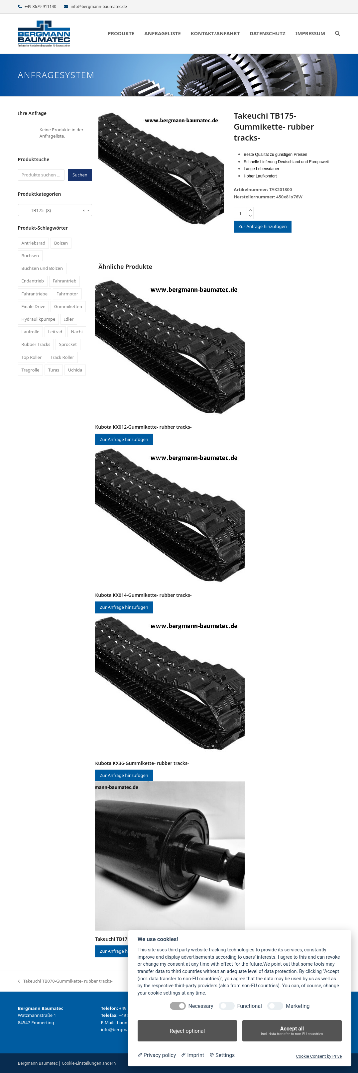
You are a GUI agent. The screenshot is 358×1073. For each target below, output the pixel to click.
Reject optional (187, 1031)
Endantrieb (33, 281)
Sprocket (68, 344)
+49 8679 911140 (40, 6)
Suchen (79, 175)
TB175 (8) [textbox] (53, 210)
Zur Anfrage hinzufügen (262, 226)
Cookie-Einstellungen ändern (89, 1063)
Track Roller (62, 357)
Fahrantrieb (64, 281)
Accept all (292, 1030)
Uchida (75, 370)
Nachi (77, 332)
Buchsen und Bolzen (42, 268)
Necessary (200, 1006)
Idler (68, 319)
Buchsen (30, 256)
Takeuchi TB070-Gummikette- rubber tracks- (65, 981)
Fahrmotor (67, 294)
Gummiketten (68, 306)
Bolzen (61, 243)
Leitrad (55, 332)
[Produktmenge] (240, 213)
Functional (249, 1006)
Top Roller (32, 357)
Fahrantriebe (35, 294)
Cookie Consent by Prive (319, 1056)
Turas (53, 370)
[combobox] (55, 210)
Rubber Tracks (36, 344)
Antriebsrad (34, 243)
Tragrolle (31, 370)
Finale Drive (34, 306)
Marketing (297, 1006)
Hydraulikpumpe (39, 319)
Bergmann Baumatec (38, 1063)
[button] (337, 33)
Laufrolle (31, 332)
